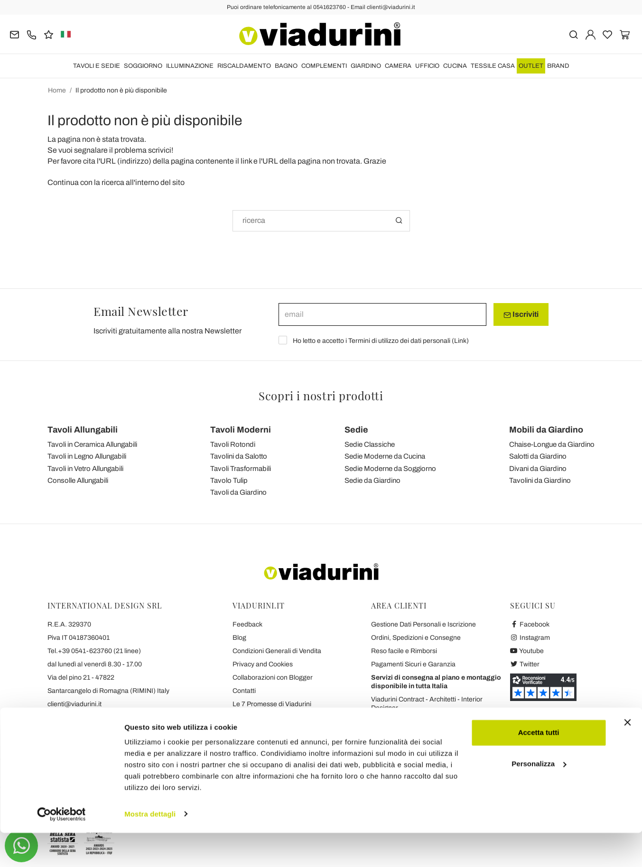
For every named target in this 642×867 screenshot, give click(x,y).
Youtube (527, 651)
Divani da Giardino (538, 468)
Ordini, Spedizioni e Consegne (416, 637)
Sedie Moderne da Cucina (384, 456)
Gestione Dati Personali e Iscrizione (423, 624)
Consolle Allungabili (77, 480)
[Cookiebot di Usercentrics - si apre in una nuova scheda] (61, 848)
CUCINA (455, 66)
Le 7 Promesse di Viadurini (272, 704)
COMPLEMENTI (324, 66)
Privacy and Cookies (263, 664)
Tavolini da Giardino (540, 480)
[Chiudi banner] (627, 757)
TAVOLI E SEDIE (96, 66)
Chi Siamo (248, 717)
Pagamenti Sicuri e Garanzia (413, 664)
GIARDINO (366, 66)
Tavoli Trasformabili (240, 468)
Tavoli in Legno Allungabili (86, 456)
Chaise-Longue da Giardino (552, 444)
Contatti (244, 690)
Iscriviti (521, 314)
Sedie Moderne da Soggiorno (390, 468)
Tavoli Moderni (240, 429)
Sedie (356, 429)
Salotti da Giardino (538, 456)
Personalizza (539, 798)
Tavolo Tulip (229, 480)
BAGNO (286, 66)
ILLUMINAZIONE (190, 66)
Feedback (247, 624)
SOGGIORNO (143, 66)
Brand (558, 66)
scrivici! (160, 150)
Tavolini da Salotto (238, 456)
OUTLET (531, 66)
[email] (382, 314)
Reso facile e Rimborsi (404, 651)
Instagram (530, 637)
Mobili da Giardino (546, 429)
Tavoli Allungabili (82, 429)
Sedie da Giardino (372, 480)
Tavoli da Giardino (238, 492)
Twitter (525, 664)
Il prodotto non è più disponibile (121, 90)
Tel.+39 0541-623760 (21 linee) (94, 651)
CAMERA (398, 66)
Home (57, 90)
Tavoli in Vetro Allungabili (85, 468)
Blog (239, 637)
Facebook (530, 624)
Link (460, 340)
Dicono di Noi (252, 730)
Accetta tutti (538, 767)
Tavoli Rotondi (232, 444)
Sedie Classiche (369, 444)
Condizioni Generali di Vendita (277, 651)
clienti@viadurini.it (74, 704)
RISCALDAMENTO (244, 66)
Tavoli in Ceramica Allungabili (92, 444)
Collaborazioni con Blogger (273, 677)
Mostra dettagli (150, 848)
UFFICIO (427, 66)
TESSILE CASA (493, 66)
